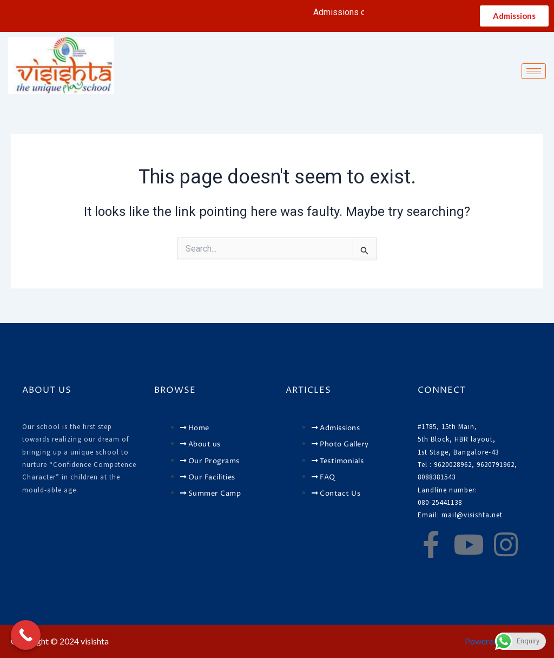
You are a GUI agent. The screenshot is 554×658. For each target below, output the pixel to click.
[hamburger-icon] (534, 71)
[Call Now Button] (26, 635)
